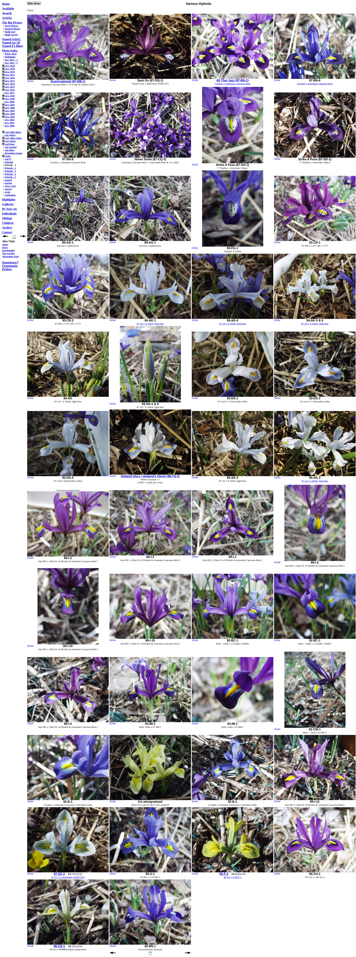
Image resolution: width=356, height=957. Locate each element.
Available (8, 8)
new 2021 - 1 (11, 59)
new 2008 (9, 101)
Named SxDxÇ (11, 39)
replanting (10, 195)
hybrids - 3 (10, 171)
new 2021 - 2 (11, 62)
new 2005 (8, 110)
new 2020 (8, 65)
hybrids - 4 (10, 174)
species (8, 189)
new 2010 (8, 95)
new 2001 (9, 122)
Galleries (7, 204)
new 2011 (9, 92)
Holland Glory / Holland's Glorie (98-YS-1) (150, 476)
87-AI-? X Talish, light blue (150, 323)
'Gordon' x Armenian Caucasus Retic (233, 83)
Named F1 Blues (12, 46)
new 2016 (8, 77)
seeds (7, 192)
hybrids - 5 (10, 177)
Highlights (10, 56)
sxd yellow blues (12, 138)
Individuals (9, 213)
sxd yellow (9, 141)
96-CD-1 (59, 946)
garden (8, 183)
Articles (7, 17)
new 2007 (8, 104)
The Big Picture (12, 22)
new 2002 (9, 119)
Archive (7, 227)
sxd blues (8, 144)
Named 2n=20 (11, 42)
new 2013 (8, 86)
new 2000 (9, 125)
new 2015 (8, 80)
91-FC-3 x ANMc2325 (68, 877)
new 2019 (8, 68)
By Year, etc (9, 208)
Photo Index (10, 50)
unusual (9, 162)
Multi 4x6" (10, 31)
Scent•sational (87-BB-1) (68, 81)
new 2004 (8, 113)
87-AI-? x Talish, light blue (315, 481)
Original (30, 81)
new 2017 (8, 74)
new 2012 (8, 89)
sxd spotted (10, 147)
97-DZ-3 (59, 874)
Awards (7, 13)
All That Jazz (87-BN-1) (232, 80)
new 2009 (8, 98)
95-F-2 (224, 874)
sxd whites (10, 135)
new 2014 (8, 83)
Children (7, 223)
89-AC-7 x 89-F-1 (232, 877)
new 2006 (8, 107)
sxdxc (6, 156)
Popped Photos (12, 28)
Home (6, 3)
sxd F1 (8, 159)
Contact (7, 232)
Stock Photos (11, 25)
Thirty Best (10, 53)
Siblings (7, 218)
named (8, 180)
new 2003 (8, 116)
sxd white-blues (11, 132)
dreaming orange (13, 153)
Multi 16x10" (12, 34)
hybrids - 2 (10, 168)
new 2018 (8, 71)
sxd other (9, 150)
